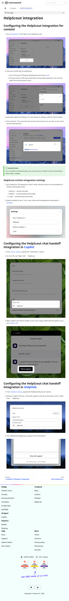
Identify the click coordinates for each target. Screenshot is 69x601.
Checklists (5, 502)
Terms (36, 535)
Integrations (15, 34)
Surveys (4, 494)
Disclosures (38, 546)
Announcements (7, 498)
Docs (3, 535)
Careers (37, 494)
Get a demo (5, 546)
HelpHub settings (16, 392)
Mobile (4, 524)
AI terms (37, 538)
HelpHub (30, 387)
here (47, 75)
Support (4, 538)
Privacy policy (39, 542)
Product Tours (6, 491)
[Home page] (5, 8)
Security (37, 550)
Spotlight (9, 203)
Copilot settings (15, 252)
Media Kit (38, 502)
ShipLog (4, 528)
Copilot (29, 247)
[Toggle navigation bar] (2, 2)
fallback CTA (14, 323)
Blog (36, 491)
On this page (9, 13)
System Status (6, 542)
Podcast (37, 498)
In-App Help (6, 506)
